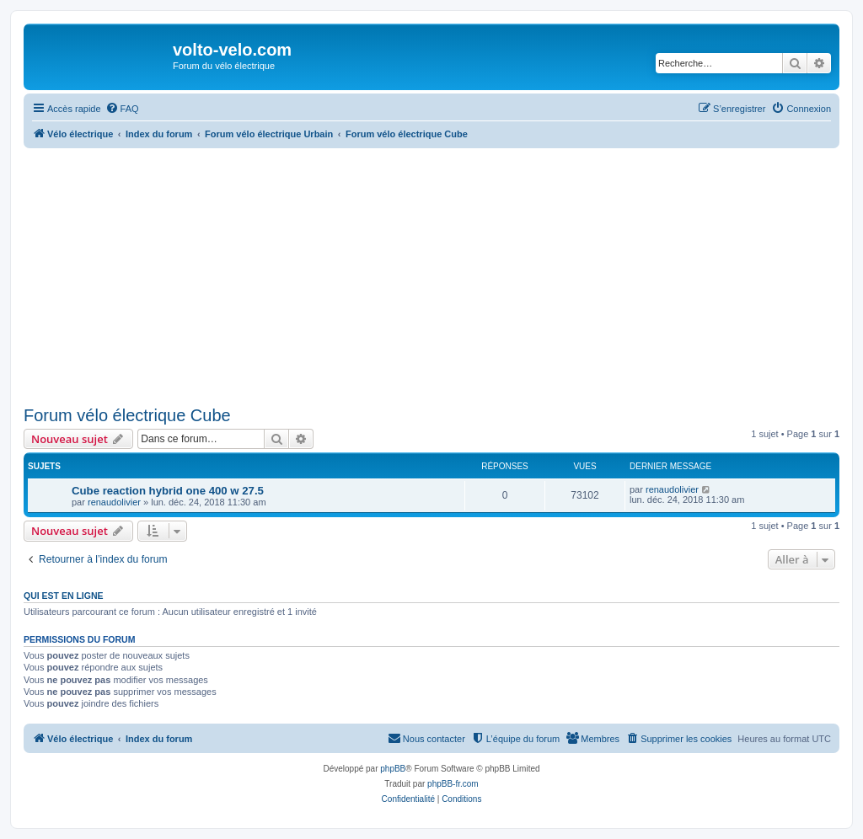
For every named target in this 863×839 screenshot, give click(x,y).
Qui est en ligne (64, 596)
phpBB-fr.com (453, 783)
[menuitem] (122, 109)
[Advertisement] (431, 275)
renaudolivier (114, 502)
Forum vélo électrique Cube (127, 415)
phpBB (392, 768)
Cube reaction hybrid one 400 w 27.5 (168, 490)
